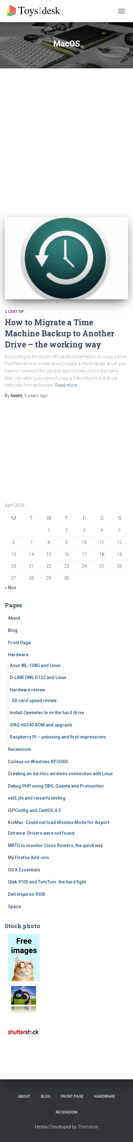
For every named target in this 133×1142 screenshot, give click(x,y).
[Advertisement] (66, 138)
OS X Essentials (24, 869)
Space (14, 906)
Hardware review (27, 689)
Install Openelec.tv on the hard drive (47, 712)
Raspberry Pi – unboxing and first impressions (58, 736)
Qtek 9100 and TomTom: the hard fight (47, 881)
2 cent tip (14, 311)
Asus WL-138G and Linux (35, 665)
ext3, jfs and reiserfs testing (37, 798)
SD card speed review (34, 700)
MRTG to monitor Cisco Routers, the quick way (55, 845)
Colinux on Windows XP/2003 (38, 761)
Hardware (18, 654)
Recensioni (19, 749)
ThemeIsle (88, 1126)
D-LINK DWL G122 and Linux (38, 677)
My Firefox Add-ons (28, 857)
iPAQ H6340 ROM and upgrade (41, 724)
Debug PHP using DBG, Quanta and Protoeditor (56, 786)
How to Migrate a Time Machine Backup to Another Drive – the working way (59, 333)
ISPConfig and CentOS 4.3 (34, 810)
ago (36, 395)
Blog (13, 630)
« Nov (10, 587)
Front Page (19, 642)
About (14, 618)
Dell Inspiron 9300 (26, 894)
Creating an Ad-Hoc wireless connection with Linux (60, 773)
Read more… (67, 385)
